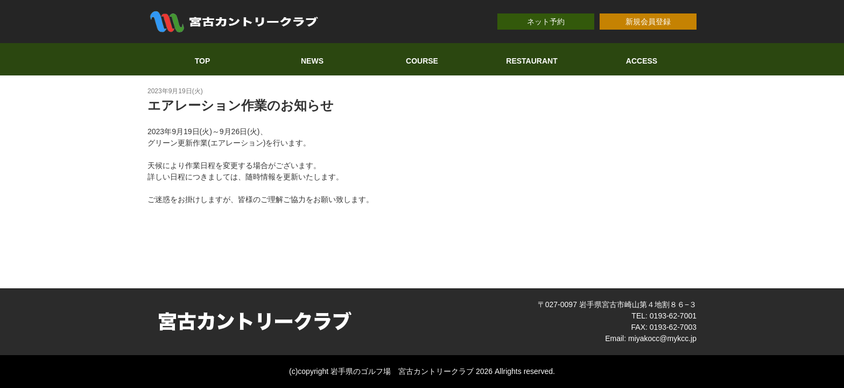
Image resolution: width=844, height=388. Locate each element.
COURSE (422, 61)
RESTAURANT (531, 61)
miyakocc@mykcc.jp (662, 338)
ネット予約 (546, 21)
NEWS (312, 61)
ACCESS (641, 61)
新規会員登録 (648, 21)
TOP (202, 61)
